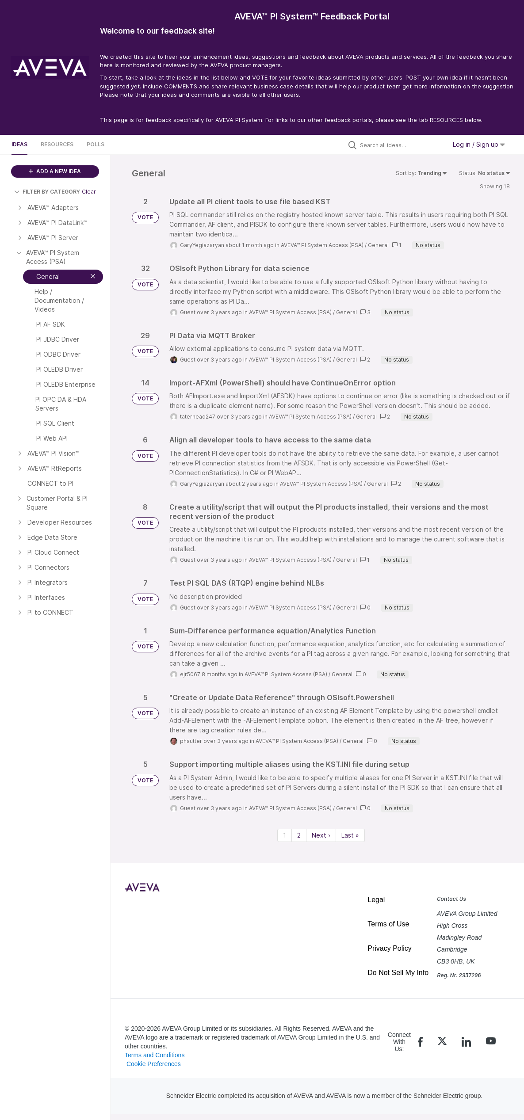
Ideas (19, 144)
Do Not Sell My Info (397, 972)
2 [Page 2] (299, 835)
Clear (89, 191)
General (378, 245)
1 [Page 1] (284, 835)
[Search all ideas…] (401, 145)
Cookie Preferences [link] (153, 1063)
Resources (57, 144)
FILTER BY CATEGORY (47, 191)
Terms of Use (388, 924)
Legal (376, 899)
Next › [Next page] (321, 835)
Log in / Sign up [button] (479, 144)
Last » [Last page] (350, 835)
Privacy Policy (389, 948)
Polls (95, 144)
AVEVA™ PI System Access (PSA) (322, 245)
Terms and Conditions (154, 1055)
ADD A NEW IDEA (55, 171)
